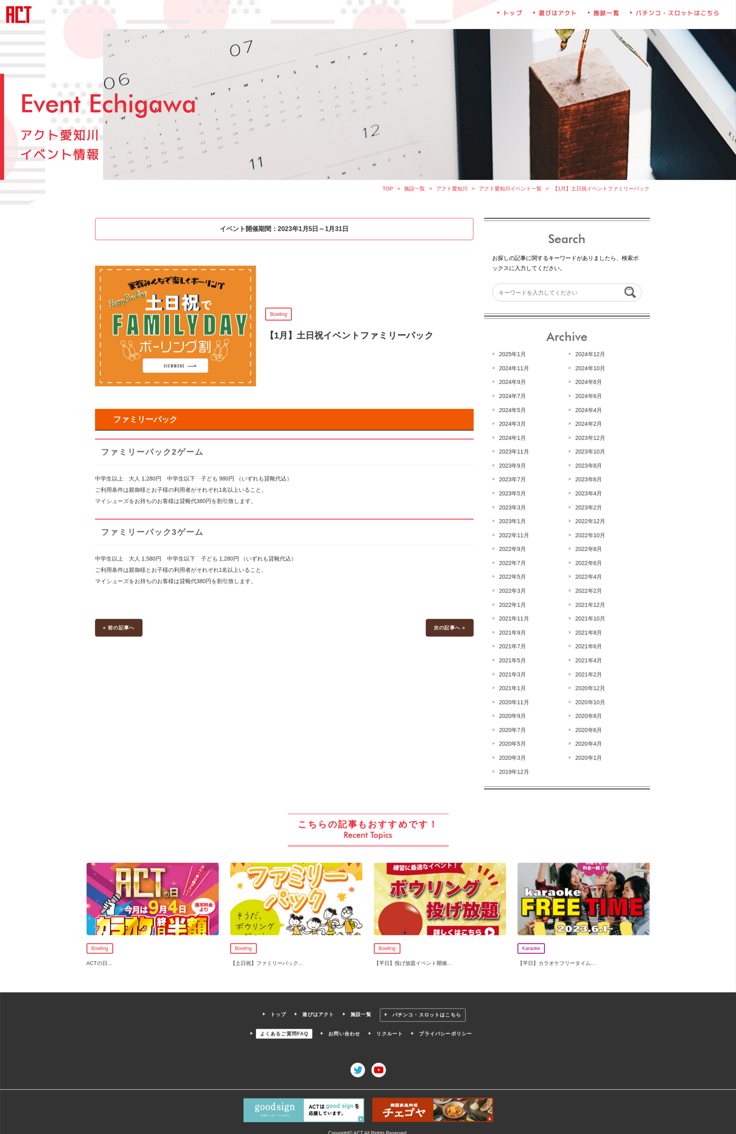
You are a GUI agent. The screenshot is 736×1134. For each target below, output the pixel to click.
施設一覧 (604, 19)
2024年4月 (586, 411)
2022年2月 (586, 591)
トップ (511, 19)
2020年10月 (588, 701)
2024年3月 (511, 425)
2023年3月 (511, 508)
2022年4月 (586, 577)
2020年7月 (511, 728)
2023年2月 (586, 508)
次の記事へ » (448, 627)
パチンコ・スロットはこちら (674, 19)
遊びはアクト (556, 19)
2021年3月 (511, 673)
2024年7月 (511, 398)
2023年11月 (513, 453)
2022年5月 (511, 577)
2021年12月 (588, 604)
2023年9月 (511, 467)
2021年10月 (588, 618)
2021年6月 (586, 646)
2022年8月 (586, 549)
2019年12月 (513, 770)
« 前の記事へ (121, 627)
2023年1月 (511, 522)
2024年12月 (588, 356)
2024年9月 (511, 384)
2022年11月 (513, 535)
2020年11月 (513, 701)
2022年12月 (588, 522)
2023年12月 (588, 439)
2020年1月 (586, 756)
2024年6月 (586, 398)
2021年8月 (586, 632)
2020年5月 (511, 742)
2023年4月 (586, 494)
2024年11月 (513, 370)
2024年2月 (586, 425)
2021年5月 (511, 659)
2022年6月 (586, 563)
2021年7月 (511, 646)
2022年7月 (511, 563)
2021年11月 (513, 618)
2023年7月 (511, 480)
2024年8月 (586, 384)
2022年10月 (588, 535)
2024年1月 (511, 439)
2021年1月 (511, 687)
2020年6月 (586, 728)
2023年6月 (586, 480)
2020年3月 (511, 756)
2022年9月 (511, 549)
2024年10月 (588, 370)
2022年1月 (511, 604)
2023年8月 (586, 467)
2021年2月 (586, 673)
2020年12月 (588, 687)
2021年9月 (511, 632)
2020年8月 (586, 714)
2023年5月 (511, 494)
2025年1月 (511, 356)
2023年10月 (588, 453)
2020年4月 (586, 742)
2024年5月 (511, 411)
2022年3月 (511, 591)
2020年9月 (511, 714)
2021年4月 (586, 659)
